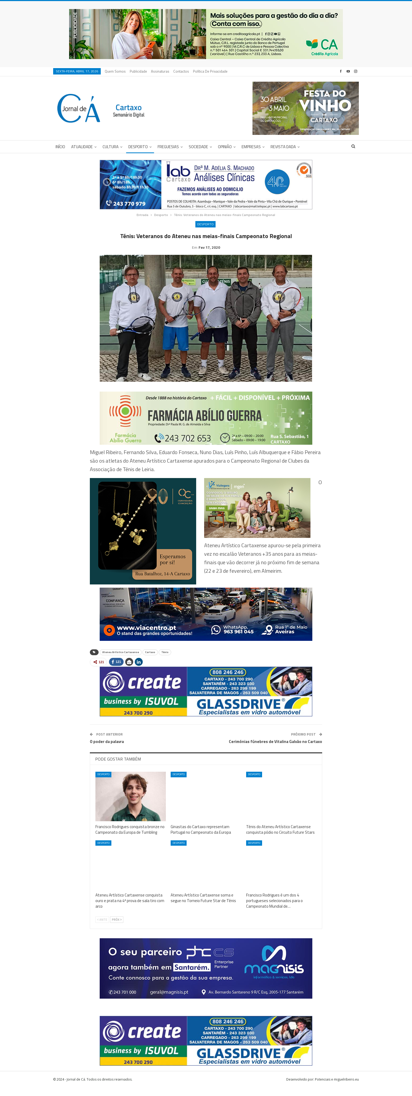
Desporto (138, 147)
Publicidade (138, 71)
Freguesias (168, 147)
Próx (116, 928)
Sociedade (198, 147)
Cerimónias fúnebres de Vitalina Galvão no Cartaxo (275, 750)
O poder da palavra (107, 750)
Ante (102, 928)
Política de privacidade (210, 71)
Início (60, 147)
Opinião (225, 147)
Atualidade (82, 147)
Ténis (165, 660)
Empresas (251, 147)
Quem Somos (115, 71)
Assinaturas (160, 71)
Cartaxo (150, 660)
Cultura (111, 147)
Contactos (181, 71)
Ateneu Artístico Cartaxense (120, 660)
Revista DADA (283, 147)
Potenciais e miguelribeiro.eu (337, 1087)
